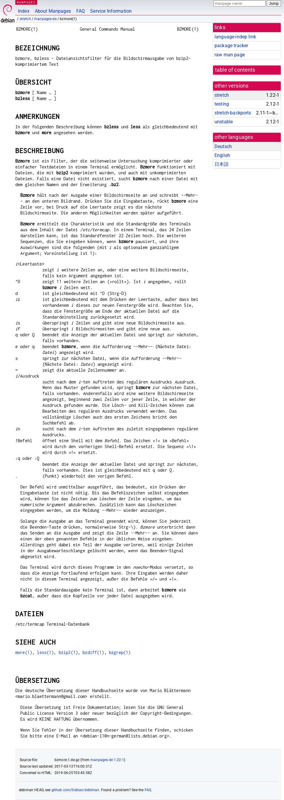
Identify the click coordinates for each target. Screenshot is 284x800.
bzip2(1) (68, 652)
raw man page (229, 55)
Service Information (111, 11)
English (222, 155)
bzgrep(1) (120, 652)
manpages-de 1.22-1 (107, 760)
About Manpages (53, 11)
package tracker (231, 45)
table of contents (235, 70)
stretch (25, 19)
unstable (223, 121)
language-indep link (235, 37)
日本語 (221, 164)
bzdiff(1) (93, 652)
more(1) (23, 652)
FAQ (80, 11)
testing (221, 104)
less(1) (45, 652)
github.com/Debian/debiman (75, 790)
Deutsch (223, 146)
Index (23, 11)
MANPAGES (26, 2)
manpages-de (45, 19)
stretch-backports (232, 113)
